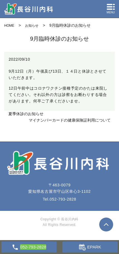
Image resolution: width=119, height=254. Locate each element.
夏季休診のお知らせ (25, 114)
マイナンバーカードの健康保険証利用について (70, 120)
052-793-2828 (63, 199)
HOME (9, 26)
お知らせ (31, 26)
